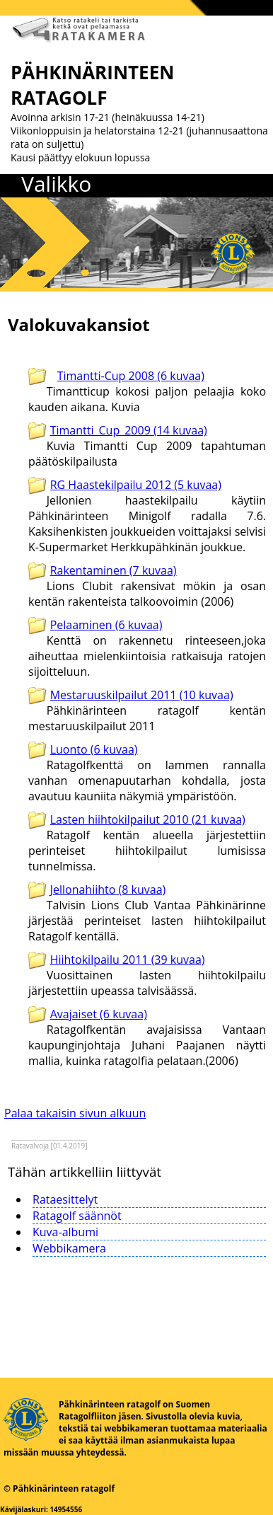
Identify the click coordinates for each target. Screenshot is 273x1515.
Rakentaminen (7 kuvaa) (113, 570)
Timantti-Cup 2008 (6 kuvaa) (130, 376)
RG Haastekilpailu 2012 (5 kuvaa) (135, 484)
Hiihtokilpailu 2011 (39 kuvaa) (127, 959)
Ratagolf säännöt (77, 1215)
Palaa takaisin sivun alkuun (75, 1113)
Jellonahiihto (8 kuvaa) (108, 889)
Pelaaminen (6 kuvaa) (106, 625)
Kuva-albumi (65, 1232)
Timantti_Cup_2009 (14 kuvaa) (128, 430)
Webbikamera (69, 1248)
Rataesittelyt (65, 1199)
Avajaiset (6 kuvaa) (98, 1014)
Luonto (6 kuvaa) (94, 749)
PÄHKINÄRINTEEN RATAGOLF (92, 84)
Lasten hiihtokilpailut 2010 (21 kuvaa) (147, 819)
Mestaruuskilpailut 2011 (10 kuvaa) (141, 695)
